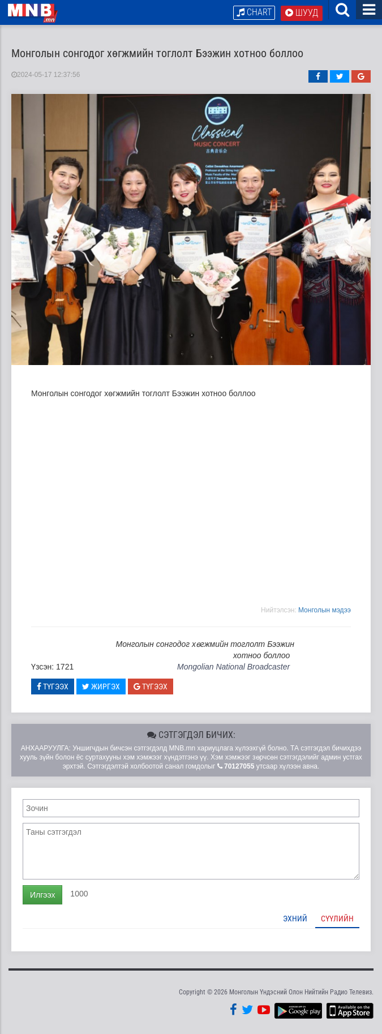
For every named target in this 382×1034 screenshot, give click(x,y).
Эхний (295, 918)
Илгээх (42, 894)
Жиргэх (101, 686)
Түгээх (52, 686)
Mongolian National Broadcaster (233, 666)
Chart (254, 12)
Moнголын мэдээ (324, 610)
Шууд (301, 12)
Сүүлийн (337, 918)
